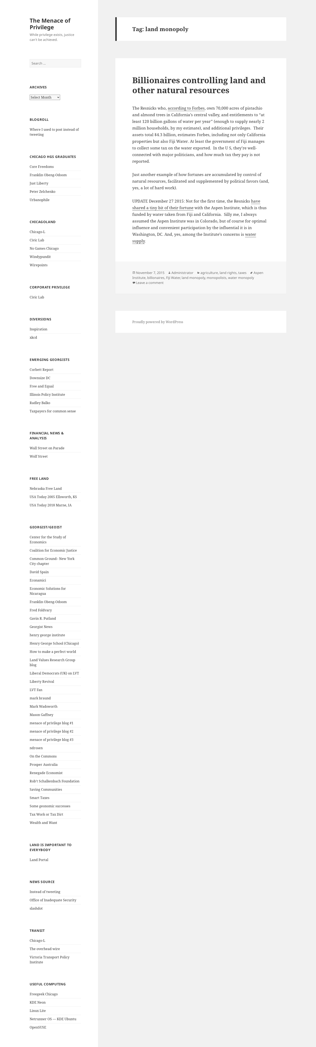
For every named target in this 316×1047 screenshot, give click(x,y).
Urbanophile (40, 200)
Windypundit (40, 256)
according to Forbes (186, 108)
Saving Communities (46, 789)
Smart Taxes (39, 797)
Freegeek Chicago (44, 994)
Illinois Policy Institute (47, 394)
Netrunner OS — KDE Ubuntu (53, 1019)
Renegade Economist (46, 773)
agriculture (209, 272)
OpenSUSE (38, 1027)
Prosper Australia (44, 764)
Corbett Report (41, 369)
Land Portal (39, 860)
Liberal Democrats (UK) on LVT (54, 673)
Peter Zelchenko (42, 191)
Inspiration (38, 329)
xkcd (33, 337)
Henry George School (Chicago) (54, 643)
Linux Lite (38, 1010)
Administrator (182, 272)
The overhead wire (45, 949)
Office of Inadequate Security (53, 900)
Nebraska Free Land (46, 488)
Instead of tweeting (45, 891)
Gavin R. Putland (43, 618)
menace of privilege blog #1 (51, 723)
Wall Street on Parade (47, 448)
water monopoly (241, 277)
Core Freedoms (42, 166)
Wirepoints (38, 265)
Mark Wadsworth (43, 706)
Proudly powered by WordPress (157, 322)
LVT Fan (36, 690)
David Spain (39, 572)
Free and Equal (42, 386)
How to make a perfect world (53, 651)
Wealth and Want (43, 822)
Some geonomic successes (50, 806)
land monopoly (193, 277)
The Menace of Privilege (50, 24)
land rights (228, 272)
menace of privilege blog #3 (51, 739)
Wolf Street (39, 456)
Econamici (38, 580)
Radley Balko (40, 403)
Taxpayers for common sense (53, 411)
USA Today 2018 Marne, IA (51, 505)
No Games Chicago (44, 248)
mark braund (40, 698)
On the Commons (43, 756)
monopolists (216, 277)
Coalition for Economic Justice (53, 550)
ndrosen (36, 748)
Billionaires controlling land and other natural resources (199, 85)
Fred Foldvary (41, 610)
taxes (242, 272)
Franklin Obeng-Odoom (48, 175)
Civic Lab (37, 240)
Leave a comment (150, 282)
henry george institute (47, 635)
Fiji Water (173, 277)
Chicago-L (37, 232)
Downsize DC (40, 378)
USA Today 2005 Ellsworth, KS (53, 497)
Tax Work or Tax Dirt (46, 814)
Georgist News (41, 626)
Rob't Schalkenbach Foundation (54, 781)
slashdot (36, 908)
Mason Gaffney (41, 714)
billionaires (155, 277)
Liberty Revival (42, 681)
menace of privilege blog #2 (51, 731)
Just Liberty (39, 183)
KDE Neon (38, 1002)
